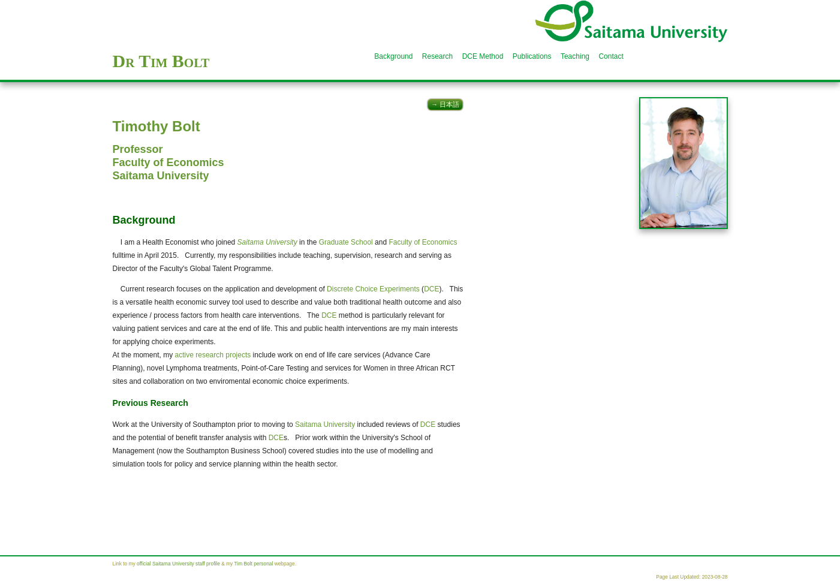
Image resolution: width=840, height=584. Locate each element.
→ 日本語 (445, 104)
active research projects (213, 355)
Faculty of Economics (168, 162)
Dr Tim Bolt (161, 61)
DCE (431, 289)
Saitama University (161, 176)
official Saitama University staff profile (178, 564)
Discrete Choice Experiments (373, 289)
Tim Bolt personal (253, 564)
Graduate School (346, 242)
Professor (138, 149)
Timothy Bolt (156, 126)
